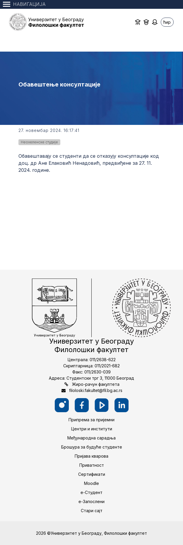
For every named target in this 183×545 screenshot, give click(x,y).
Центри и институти (91, 428)
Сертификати (91, 474)
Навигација (24, 4)
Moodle (91, 483)
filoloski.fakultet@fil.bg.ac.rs (95, 390)
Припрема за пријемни (91, 419)
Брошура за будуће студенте (91, 446)
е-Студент (91, 492)
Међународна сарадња (91, 437)
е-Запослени (91, 501)
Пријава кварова (91, 456)
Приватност (91, 465)
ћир (167, 22)
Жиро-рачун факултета (95, 384)
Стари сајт (91, 510)
